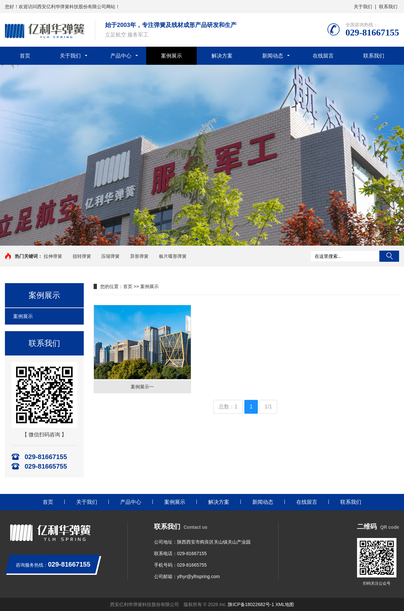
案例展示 (171, 56)
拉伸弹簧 (53, 256)
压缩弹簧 (110, 256)
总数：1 (228, 406)
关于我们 (363, 6)
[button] (196, 239)
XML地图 (284, 604)
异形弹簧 (139, 256)
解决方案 (222, 56)
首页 (25, 56)
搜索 (389, 256)
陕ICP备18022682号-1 (251, 604)
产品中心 (120, 56)
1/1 (268, 406)
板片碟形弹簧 (173, 256)
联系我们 (388, 6)
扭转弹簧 (82, 256)
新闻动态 (272, 56)
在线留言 (323, 56)
